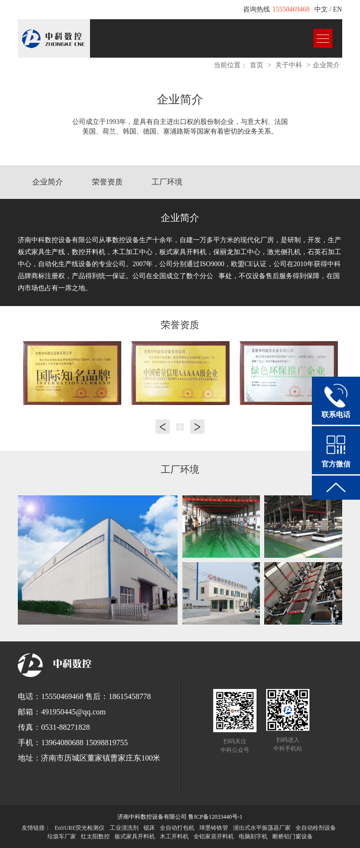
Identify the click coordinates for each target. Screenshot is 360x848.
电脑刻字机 (253, 836)
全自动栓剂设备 (316, 827)
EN (337, 9)
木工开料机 (174, 836)
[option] (72, 373)
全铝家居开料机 (213, 836)
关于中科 (288, 65)
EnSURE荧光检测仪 (79, 827)
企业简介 (326, 65)
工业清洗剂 (124, 827)
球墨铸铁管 (213, 827)
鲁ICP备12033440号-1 (215, 816)
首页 (256, 65)
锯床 (149, 827)
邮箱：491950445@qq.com (61, 712)
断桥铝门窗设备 (292, 836)
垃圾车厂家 (61, 836)
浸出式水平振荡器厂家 (262, 827)
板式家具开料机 (135, 836)
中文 (321, 9)
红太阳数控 (95, 836)
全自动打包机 (177, 827)
